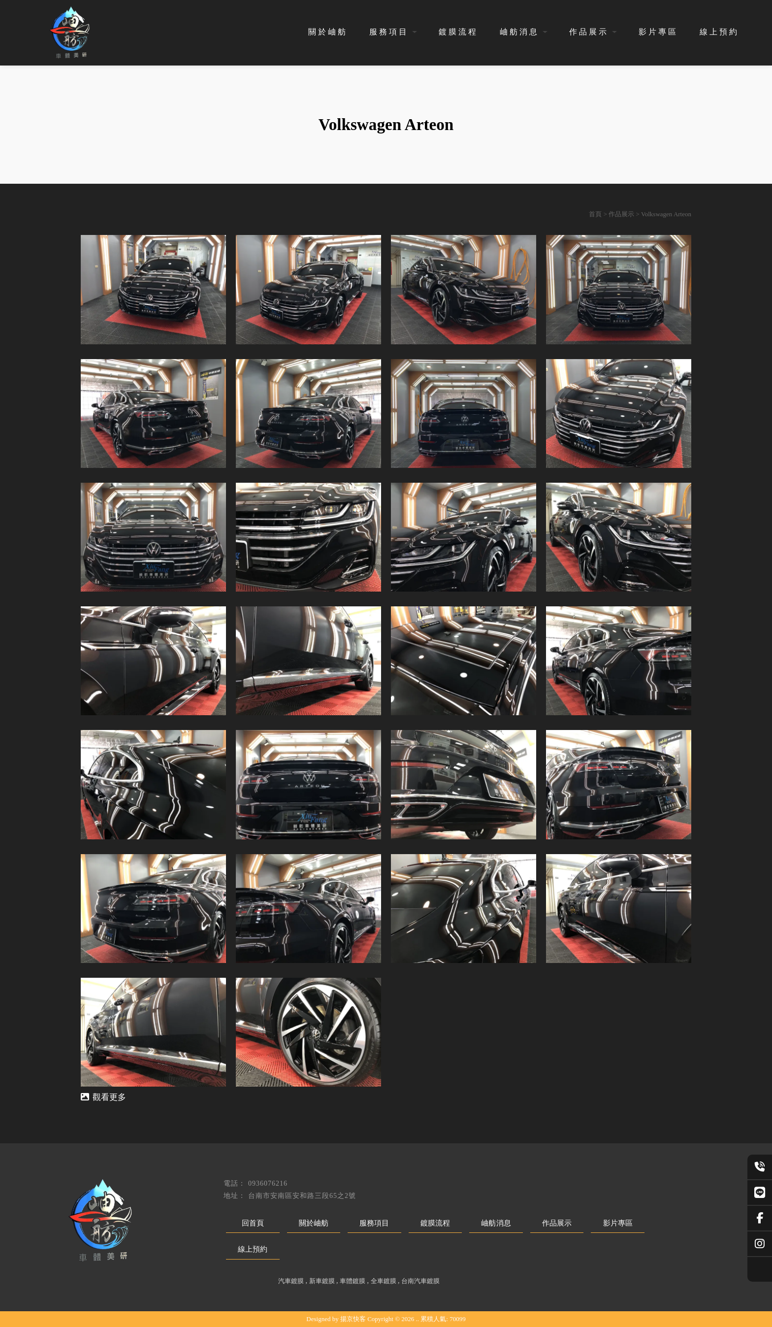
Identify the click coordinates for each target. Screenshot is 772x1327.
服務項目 (389, 32)
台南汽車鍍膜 (420, 1281)
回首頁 (253, 1223)
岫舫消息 (519, 32)
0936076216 (268, 1183)
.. (417, 1319)
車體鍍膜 (352, 1281)
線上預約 (719, 32)
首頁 (595, 214)
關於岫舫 (328, 32)
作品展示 (589, 32)
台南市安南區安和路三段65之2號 (302, 1195)
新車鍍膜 (322, 1281)
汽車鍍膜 (291, 1281)
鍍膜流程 (458, 32)
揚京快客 (353, 1319)
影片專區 (658, 32)
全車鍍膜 (383, 1281)
